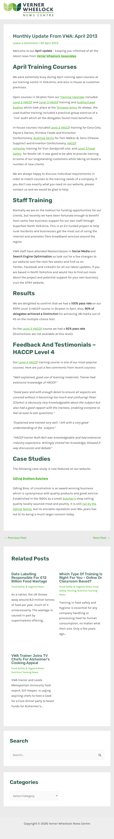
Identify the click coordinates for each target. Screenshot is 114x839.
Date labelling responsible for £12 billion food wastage (29, 577)
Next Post (101, 537)
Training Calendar (72, 97)
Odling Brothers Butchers (30, 478)
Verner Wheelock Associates (56, 56)
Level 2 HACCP (22, 102)
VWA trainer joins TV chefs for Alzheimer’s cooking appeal (30, 659)
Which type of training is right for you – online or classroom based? (80, 577)
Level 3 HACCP (49, 102)
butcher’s (69, 498)
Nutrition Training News (24, 672)
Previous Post (15, 537)
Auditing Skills (43, 138)
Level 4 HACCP (28, 362)
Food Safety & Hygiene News (27, 586)
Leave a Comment (25, 43)
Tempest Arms (67, 107)
